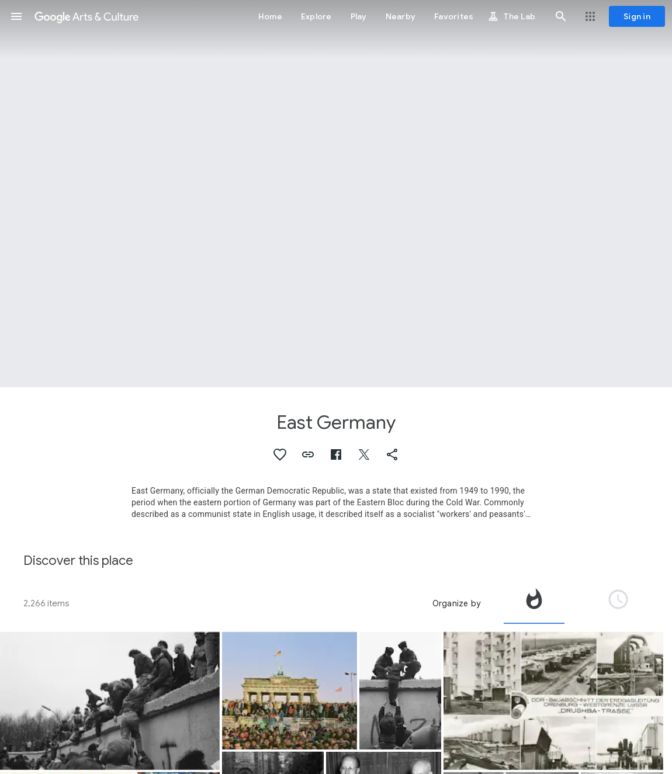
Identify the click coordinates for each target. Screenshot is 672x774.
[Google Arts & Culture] (86, 16)
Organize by (456, 603)
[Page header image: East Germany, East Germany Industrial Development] (336, 193)
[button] (16, 16)
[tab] (534, 603)
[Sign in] (637, 16)
